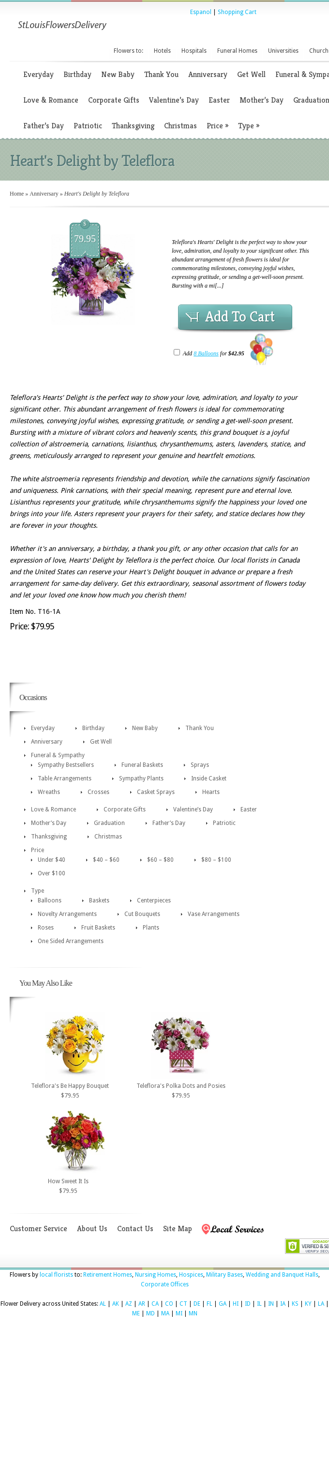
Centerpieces (154, 900)
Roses (46, 927)
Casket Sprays (156, 792)
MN (193, 1313)
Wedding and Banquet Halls (282, 1274)
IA (282, 1303)
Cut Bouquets (142, 914)
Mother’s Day (261, 100)
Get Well (251, 74)
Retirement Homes (107, 1274)
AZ (128, 1303)
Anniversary (207, 74)
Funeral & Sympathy (58, 755)
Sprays (200, 765)
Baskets (99, 900)
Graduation (109, 823)
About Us (92, 1228)
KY (308, 1303)
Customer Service (38, 1228)
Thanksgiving (133, 126)
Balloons (49, 900)
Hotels (162, 50)
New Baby (118, 74)
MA (165, 1313)
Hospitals (194, 50)
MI (179, 1313)
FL (209, 1303)
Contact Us (135, 1228)
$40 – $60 (106, 859)
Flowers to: (128, 50)
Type (248, 126)
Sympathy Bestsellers (66, 765)
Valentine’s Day (174, 100)
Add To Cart (240, 316)
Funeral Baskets (142, 765)
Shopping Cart (237, 12)
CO (169, 1303)
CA (155, 1303)
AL (103, 1303)
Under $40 (51, 859)
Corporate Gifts (113, 100)
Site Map (177, 1228)
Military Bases (224, 1274)
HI (236, 1303)
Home (17, 193)
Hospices (191, 1274)
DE (197, 1303)
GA (222, 1303)
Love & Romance (50, 100)
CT (183, 1303)
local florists (56, 1274)
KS (295, 1303)
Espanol (200, 12)
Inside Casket (208, 778)
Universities (283, 50)
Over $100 (51, 873)
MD (150, 1313)
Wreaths (49, 792)
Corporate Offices (165, 1284)
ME (136, 1313)
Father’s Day (43, 126)
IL (259, 1303)
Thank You (161, 74)
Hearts (211, 792)
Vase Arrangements (213, 914)
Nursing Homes (155, 1274)
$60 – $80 (160, 859)
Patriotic (88, 126)
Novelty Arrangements (67, 914)
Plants (151, 927)
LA (321, 1303)
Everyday (38, 74)
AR (141, 1303)
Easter (219, 100)
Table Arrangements (64, 778)
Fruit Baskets (98, 927)
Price (217, 126)
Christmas (180, 126)
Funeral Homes (237, 50)
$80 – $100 (216, 859)
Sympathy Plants (141, 778)
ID (248, 1303)
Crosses (98, 792)
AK (115, 1303)
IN (271, 1303)
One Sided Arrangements (71, 941)
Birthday (77, 74)
